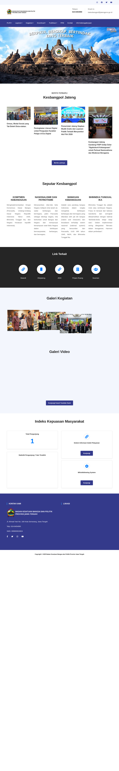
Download (41, 23)
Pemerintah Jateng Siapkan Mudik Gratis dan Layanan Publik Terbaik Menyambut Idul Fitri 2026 (72, 130)
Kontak (70, 23)
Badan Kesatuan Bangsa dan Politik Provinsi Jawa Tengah (65, 581)
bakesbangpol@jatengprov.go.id (100, 12)
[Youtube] (22, 563)
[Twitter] (12, 563)
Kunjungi (86, 480)
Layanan (18, 23)
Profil (9, 23)
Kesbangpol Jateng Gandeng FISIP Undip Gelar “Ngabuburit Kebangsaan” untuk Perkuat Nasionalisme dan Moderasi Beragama (100, 147)
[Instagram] (17, 563)
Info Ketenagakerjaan (84, 23)
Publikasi (53, 23)
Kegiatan (30, 23)
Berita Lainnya (59, 163)
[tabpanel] (59, 55)
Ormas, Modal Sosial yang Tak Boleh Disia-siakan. (18, 125)
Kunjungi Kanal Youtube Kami (59, 430)
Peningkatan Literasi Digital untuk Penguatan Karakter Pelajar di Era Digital (45, 131)
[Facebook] (7, 563)
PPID (62, 23)
